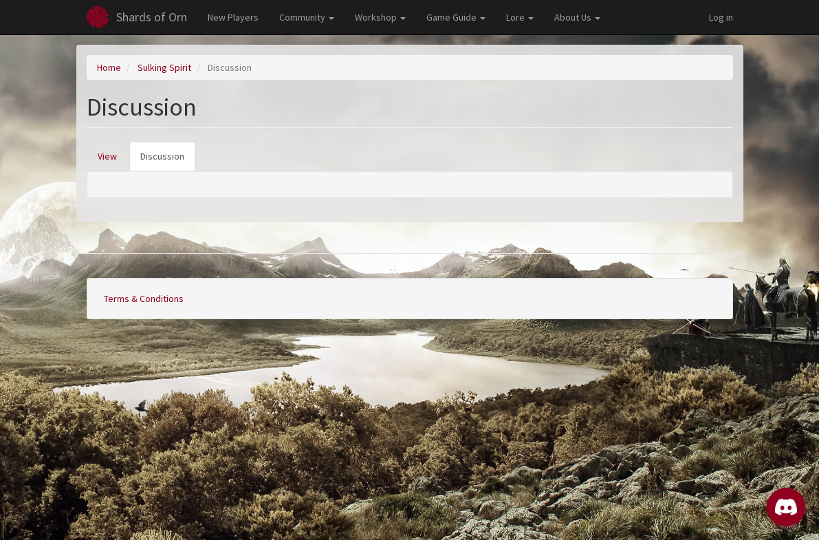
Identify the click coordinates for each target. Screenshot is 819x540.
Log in (721, 17)
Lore (520, 17)
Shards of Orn (151, 17)
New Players (233, 17)
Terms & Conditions (144, 298)
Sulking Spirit (164, 67)
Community (306, 17)
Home (109, 67)
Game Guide (455, 17)
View (107, 156)
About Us (577, 17)
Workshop (380, 17)
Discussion (167, 160)
